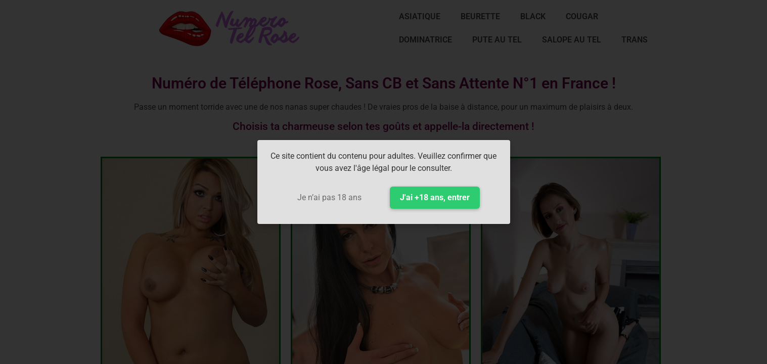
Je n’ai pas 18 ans (329, 197)
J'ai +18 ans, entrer (435, 197)
